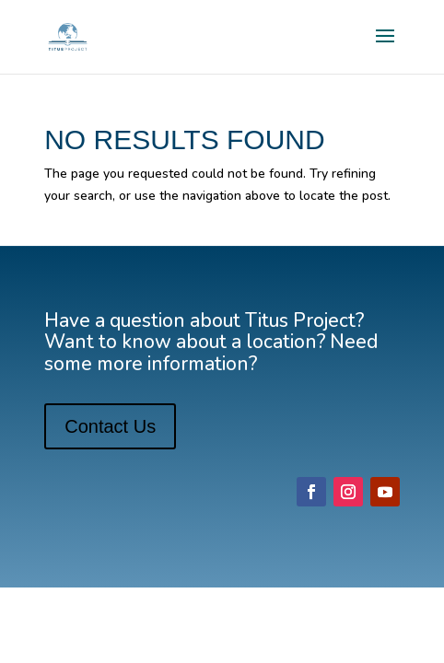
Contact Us (110, 426)
